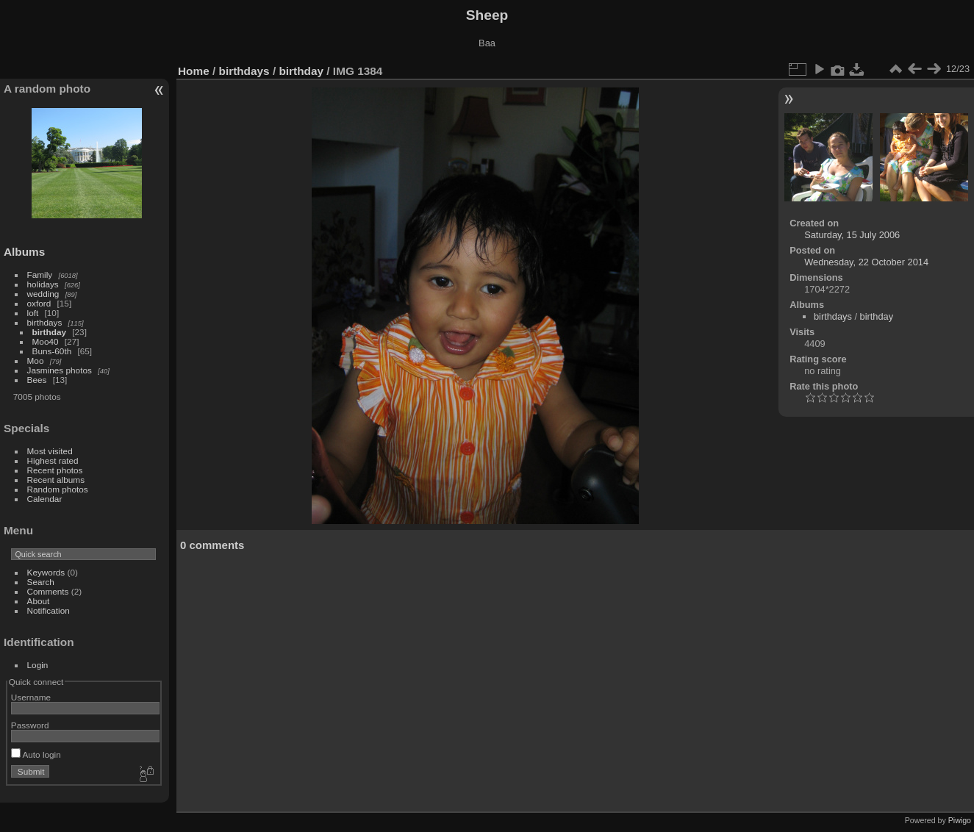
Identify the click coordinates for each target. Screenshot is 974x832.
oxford (39, 303)
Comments (48, 591)
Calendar (44, 498)
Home (194, 71)
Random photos (57, 489)
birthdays (44, 322)
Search (40, 582)
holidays (43, 284)
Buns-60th (52, 351)
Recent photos (55, 470)
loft (33, 313)
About (38, 601)
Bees (37, 379)
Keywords (46, 572)
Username (31, 697)
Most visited (50, 451)
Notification (48, 610)
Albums (24, 251)
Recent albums (56, 479)
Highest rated (53, 460)
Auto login (36, 754)
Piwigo (959, 820)
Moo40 (45, 341)
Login (38, 665)
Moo (35, 360)
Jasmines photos (59, 370)
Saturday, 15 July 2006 (852, 234)
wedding (43, 293)
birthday (49, 332)
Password (30, 725)
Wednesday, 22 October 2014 (866, 262)
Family (40, 274)
